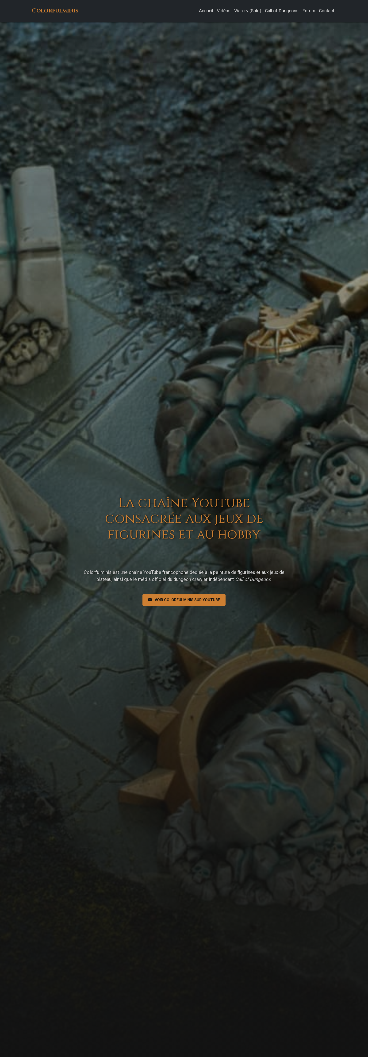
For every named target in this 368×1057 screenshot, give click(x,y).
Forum (308, 10)
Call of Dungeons (282, 10)
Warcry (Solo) (247, 10)
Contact (326, 10)
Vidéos (223, 10)
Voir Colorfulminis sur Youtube (184, 600)
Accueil (206, 10)
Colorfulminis (55, 11)
